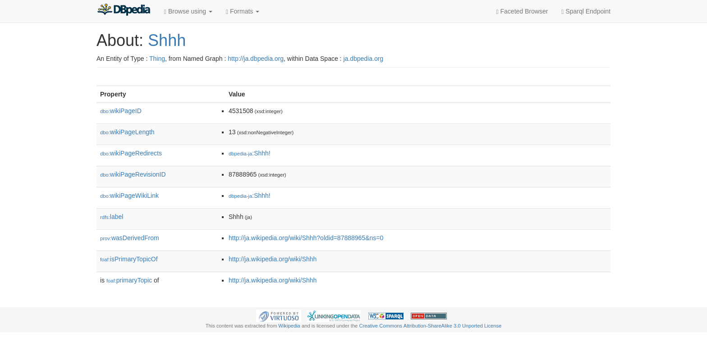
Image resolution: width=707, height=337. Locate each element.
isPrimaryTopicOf (129, 259)
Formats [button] (242, 11)
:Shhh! (250, 153)
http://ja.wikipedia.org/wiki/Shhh (273, 259)
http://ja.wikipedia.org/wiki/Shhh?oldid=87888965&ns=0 (306, 237)
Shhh (167, 40)
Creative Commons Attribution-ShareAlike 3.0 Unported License (430, 325)
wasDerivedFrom (129, 237)
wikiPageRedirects (131, 153)
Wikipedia (289, 325)
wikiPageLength (127, 132)
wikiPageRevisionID (133, 174)
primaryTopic (129, 280)
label (111, 216)
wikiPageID (121, 110)
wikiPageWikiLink (129, 195)
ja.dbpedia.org (363, 58)
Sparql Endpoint (586, 11)
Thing (157, 58)
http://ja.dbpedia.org (256, 58)
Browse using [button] (188, 11)
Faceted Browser (522, 11)
